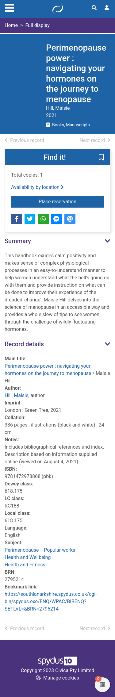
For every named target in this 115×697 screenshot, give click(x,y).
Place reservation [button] (71, 201)
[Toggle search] (94, 7)
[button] (101, 158)
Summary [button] (18, 241)
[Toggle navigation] (9, 7)
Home (11, 25)
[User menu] (107, 7)
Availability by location (37, 187)
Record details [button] (24, 344)
